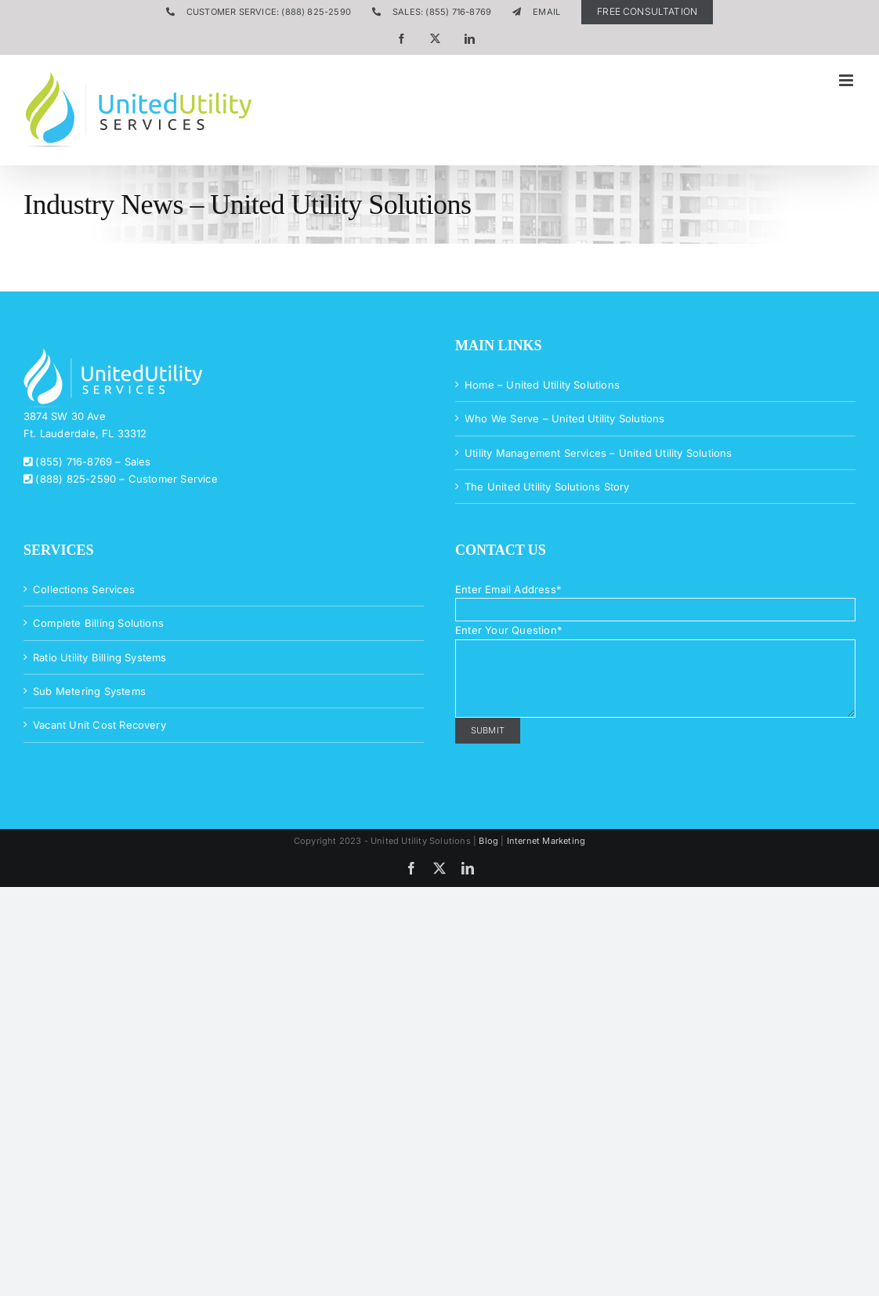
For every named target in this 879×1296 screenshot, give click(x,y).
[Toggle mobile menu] (847, 80)
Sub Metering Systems (89, 691)
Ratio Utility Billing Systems (100, 657)
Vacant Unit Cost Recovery (99, 725)
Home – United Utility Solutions (542, 384)
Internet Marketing (546, 840)
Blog (488, 840)
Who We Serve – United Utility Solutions (565, 418)
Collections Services (84, 589)
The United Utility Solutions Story (547, 486)
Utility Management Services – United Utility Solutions (598, 453)
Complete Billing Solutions (98, 623)
